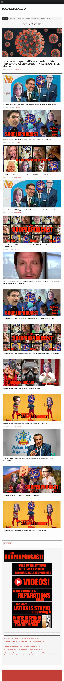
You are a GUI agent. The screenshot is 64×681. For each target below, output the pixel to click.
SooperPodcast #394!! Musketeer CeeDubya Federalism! (21, 388)
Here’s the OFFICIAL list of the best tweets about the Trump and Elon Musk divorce (24, 641)
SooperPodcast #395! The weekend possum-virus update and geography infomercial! (31, 353)
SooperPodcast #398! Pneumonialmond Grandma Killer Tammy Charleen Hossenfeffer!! (27, 245)
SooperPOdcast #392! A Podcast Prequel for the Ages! (21, 495)
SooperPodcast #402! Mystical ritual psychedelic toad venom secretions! (27, 140)
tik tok (48, 18)
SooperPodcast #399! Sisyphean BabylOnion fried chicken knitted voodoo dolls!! (29, 210)
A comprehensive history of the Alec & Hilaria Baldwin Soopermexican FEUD (22, 646)
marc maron (36, 18)
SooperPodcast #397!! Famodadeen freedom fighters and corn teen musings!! (28, 318)
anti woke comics (29, 18)
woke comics (12, 18)
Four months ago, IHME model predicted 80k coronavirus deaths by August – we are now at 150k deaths (31, 63)
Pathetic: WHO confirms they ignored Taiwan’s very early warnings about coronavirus (28, 459)
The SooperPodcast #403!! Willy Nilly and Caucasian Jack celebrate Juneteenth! (29, 104)
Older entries (7, 543)
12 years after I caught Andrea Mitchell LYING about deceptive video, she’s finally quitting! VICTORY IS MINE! (30, 652)
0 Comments (18, 69)
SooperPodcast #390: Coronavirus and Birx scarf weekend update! (24, 530)
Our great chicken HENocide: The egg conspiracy (16, 644)
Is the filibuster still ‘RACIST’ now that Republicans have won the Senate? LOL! (23, 649)
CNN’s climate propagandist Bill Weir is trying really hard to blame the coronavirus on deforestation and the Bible (31, 282)
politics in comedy (20, 18)
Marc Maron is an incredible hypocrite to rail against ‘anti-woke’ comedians (21, 638)
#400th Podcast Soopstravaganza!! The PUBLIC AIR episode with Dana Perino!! (29, 175)
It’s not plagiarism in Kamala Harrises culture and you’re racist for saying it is (22, 654)
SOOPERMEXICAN (14, 8)
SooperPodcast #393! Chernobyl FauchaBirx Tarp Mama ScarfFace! (25, 423)
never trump (43, 18)
